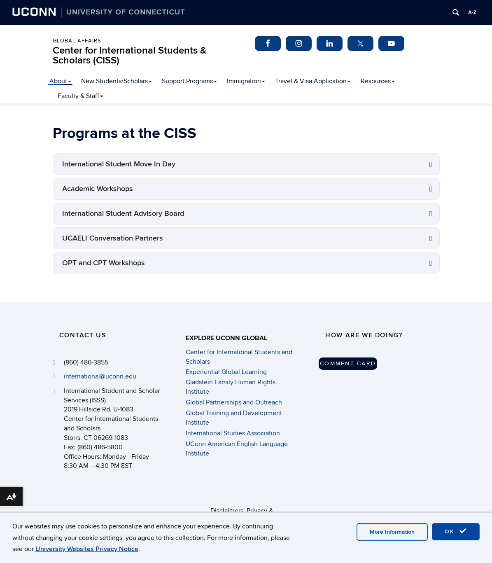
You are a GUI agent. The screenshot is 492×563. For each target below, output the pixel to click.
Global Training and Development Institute (234, 417)
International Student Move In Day (118, 164)
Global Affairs (77, 40)
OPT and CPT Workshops (103, 263)
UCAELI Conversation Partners (112, 238)
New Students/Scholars (116, 81)
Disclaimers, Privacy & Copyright (241, 511)
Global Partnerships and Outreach (234, 402)
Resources (378, 81)
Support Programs (189, 81)
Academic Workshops (97, 189)
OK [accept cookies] (456, 531)
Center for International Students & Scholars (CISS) (129, 55)
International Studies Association (233, 433)
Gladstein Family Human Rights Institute (230, 386)
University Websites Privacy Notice (86, 549)
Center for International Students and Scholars (239, 356)
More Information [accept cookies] (392, 531)
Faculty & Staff (80, 96)
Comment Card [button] (348, 363)
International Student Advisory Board (123, 213)
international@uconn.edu (100, 376)
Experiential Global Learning (226, 372)
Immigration (246, 81)
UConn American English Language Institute (237, 448)
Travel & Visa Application (313, 81)
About (60, 81)
